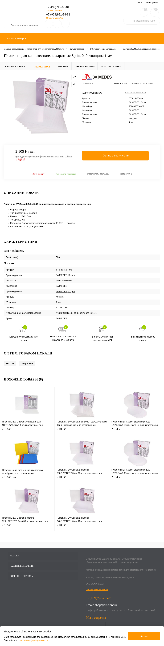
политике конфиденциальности (33, 640)
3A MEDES (134, 110)
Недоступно (126, 174)
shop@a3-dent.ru (106, 605)
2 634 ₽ (136, 430)
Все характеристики (135, 92)
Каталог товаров (16, 38)
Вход (140, 2)
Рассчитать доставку (98, 174)
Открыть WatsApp (54, 18)
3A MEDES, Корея (137, 114)
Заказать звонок (54, 10)
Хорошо (144, 636)
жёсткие (10, 363)
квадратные (26, 363)
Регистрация (152, 2)
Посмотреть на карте (97, 589)
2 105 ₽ (27, 430)
